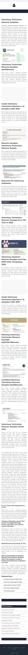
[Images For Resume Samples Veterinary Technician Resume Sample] (14, 133)
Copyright (23, 647)
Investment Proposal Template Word (13, 579)
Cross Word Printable (9, 591)
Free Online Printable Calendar (11, 588)
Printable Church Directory (7, 609)
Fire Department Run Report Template (10, 615)
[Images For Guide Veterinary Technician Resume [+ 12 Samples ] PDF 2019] (14, 94)
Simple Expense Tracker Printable (12, 585)
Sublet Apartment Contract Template (10, 617)
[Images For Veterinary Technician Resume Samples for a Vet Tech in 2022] (14, 208)
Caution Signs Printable (7, 612)
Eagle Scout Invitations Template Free (10, 628)
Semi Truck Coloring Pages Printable (13, 582)
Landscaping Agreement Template (9, 625)
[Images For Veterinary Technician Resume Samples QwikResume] (14, 55)
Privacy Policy (16, 647)
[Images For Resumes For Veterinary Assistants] (14, 171)
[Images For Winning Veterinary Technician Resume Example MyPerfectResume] (14, 325)
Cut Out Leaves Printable (7, 631)
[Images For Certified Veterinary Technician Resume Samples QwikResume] (14, 370)
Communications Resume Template (10, 633)
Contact (9, 647)
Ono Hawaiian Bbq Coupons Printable (10, 623)
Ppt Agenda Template (6, 620)
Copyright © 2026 (14, 653)
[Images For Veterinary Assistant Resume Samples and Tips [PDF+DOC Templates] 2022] (14, 247)
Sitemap (14, 649)
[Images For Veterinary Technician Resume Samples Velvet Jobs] (14, 414)
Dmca (4, 647)
